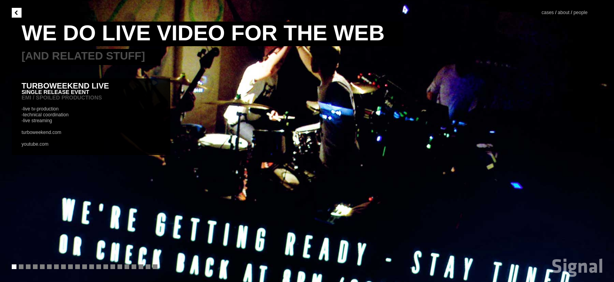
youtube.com (35, 144)
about (563, 12)
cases (548, 12)
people (580, 12)
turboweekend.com (41, 132)
